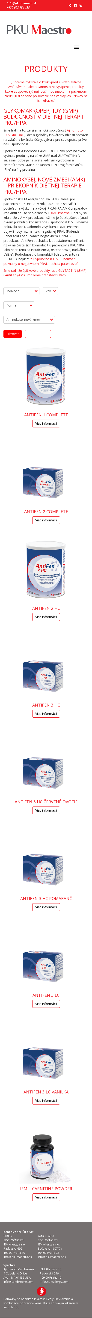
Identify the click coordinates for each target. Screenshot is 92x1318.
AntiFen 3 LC (46, 995)
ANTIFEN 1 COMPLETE (46, 415)
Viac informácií (46, 423)
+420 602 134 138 (18, 7)
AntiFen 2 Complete (46, 511)
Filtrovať (12, 334)
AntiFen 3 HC (46, 705)
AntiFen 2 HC (46, 608)
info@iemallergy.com (54, 1282)
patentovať (69, 263)
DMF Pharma (60, 213)
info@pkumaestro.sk (21, 3)
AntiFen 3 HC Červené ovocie (46, 801)
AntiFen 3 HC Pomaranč (46, 898)
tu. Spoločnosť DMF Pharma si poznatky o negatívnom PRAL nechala (39, 261)
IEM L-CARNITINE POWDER (46, 1188)
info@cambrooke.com (18, 1282)
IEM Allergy (41, 1291)
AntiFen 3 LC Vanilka (46, 1092)
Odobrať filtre (38, 334)
